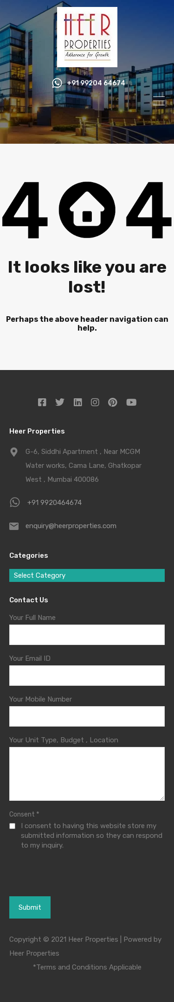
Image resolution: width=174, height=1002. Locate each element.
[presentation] (58, 884)
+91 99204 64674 (96, 83)
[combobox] (87, 575)
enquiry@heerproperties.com (71, 526)
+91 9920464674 (54, 502)
